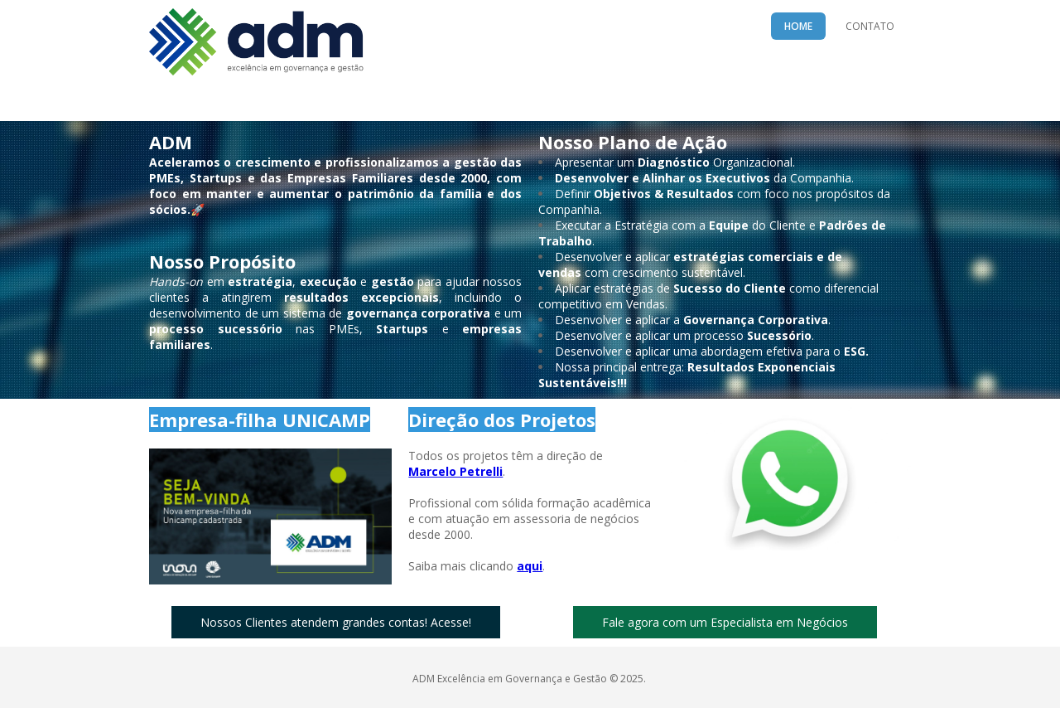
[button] (335, 622)
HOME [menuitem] (798, 26)
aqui (529, 566)
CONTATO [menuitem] (870, 26)
